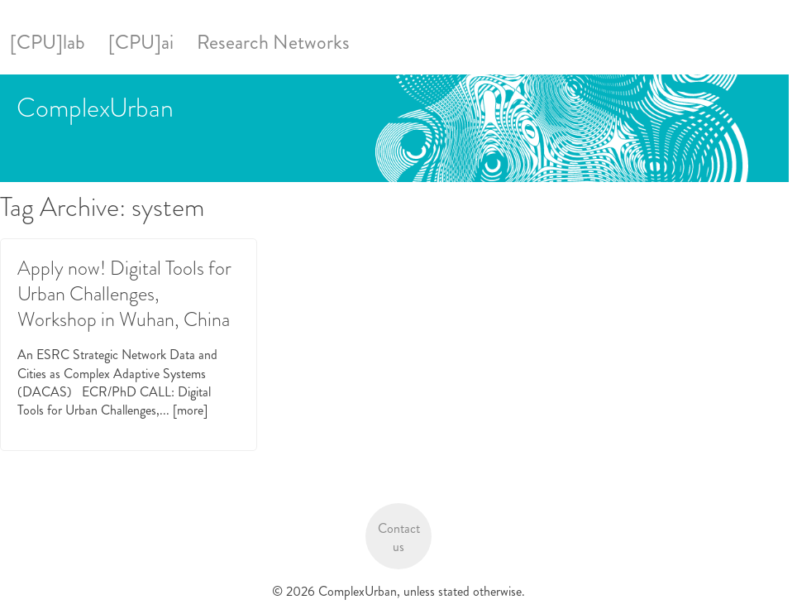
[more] (190, 410)
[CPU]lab (47, 42)
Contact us (399, 537)
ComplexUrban (95, 108)
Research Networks (273, 42)
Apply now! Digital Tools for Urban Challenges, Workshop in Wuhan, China (124, 293)
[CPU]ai (141, 42)
